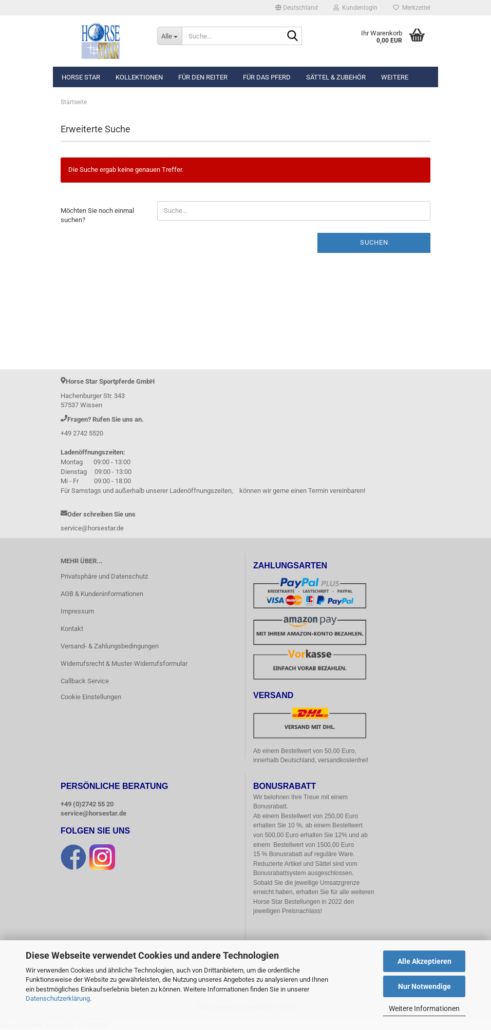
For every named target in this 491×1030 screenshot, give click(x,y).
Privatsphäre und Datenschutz (104, 576)
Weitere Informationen (424, 1008)
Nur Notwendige (424, 986)
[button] (297, 7)
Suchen (374, 242)
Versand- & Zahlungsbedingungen (110, 646)
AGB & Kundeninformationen (102, 594)
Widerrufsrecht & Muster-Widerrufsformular (124, 663)
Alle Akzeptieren (424, 961)
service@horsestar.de (93, 813)
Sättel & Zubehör (336, 77)
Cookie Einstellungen (91, 697)
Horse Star (81, 77)
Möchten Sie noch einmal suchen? (97, 215)
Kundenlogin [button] (355, 7)
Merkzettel (411, 7)
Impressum (77, 611)
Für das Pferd (267, 77)
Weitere (394, 77)
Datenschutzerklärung (58, 998)
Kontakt (72, 628)
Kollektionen (139, 77)
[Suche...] (169, 36)
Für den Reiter (203, 77)
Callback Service (85, 681)
